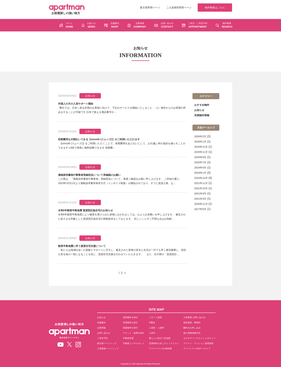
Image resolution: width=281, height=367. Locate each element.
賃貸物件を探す (130, 317)
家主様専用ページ (150, 7)
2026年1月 (200, 141)
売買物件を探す (130, 322)
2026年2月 (200, 136)
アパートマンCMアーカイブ (196, 348)
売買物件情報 (201, 115)
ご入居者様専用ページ (178, 7)
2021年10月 (201, 188)
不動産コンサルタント (133, 343)
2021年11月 (201, 183)
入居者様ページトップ (108, 348)
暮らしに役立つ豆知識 (159, 338)
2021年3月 (200, 198)
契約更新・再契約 (192, 322)
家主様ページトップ (106, 343)
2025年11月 (201, 152)
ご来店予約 (102, 338)
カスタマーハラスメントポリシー (199, 338)
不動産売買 (128, 338)
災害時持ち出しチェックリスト (164, 343)
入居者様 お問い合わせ (194, 317)
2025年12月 (201, 146)
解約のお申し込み (192, 328)
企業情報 (101, 328)
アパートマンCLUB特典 (160, 348)
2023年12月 (201, 178)
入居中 (152, 333)
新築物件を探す (130, 328)
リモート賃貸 (155, 317)
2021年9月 (200, 193)
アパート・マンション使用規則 (198, 343)
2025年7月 (200, 162)
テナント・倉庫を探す (133, 333)
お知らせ (199, 110)
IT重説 (152, 322)
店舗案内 (101, 322)
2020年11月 (201, 203)
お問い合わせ (103, 333)
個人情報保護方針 (192, 333)
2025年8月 (200, 157)
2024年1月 (200, 172)
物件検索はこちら (215, 7)
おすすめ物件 (201, 104)
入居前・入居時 (156, 328)
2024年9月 (200, 167)
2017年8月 (200, 209)
